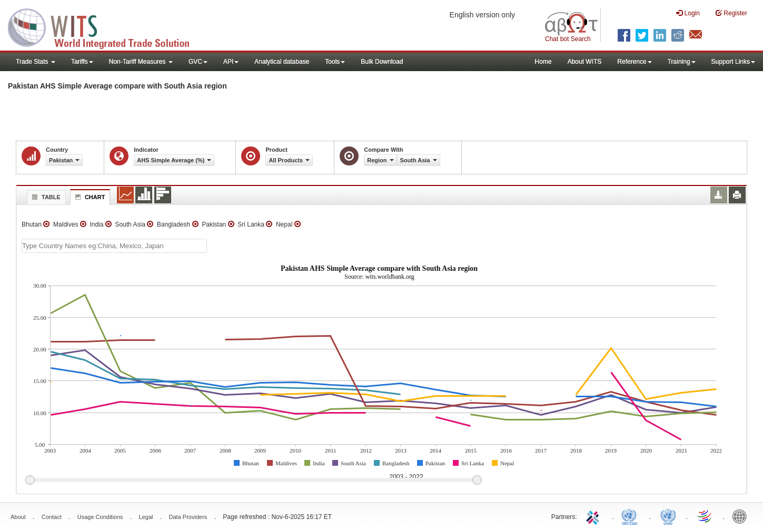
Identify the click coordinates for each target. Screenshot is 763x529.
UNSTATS (668, 515)
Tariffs (82, 61)
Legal (146, 517)
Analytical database (281, 61)
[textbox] (114, 246)
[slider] (253, 480)
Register (731, 13)
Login (688, 13)
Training (682, 61)
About (18, 517)
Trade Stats (35, 61)
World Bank (741, 515)
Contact (52, 517)
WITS (105, 26)
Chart (89, 197)
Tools (335, 61)
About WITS (585, 61)
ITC (594, 515)
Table (45, 197)
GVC (198, 61)
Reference (634, 61)
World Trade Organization (705, 515)
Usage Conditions (100, 517)
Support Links (733, 61)
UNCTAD (631, 515)
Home (543, 61)
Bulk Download (382, 61)
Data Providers (188, 517)
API (231, 61)
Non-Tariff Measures (141, 61)
